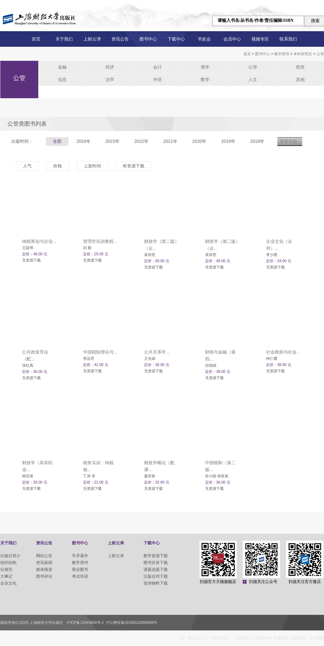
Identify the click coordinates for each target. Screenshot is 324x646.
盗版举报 (298, 638)
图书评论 (44, 576)
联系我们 (288, 38)
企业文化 (8, 583)
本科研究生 (302, 54)
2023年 (112, 141)
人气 (27, 165)
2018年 (257, 141)
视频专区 (260, 38)
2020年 (199, 141)
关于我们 (64, 38)
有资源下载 (133, 165)
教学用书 (281, 54)
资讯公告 (120, 38)
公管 (320, 54)
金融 (62, 67)
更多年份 (288, 141)
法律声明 (262, 638)
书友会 (204, 38)
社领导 (6, 569)
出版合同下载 (155, 576)
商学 (205, 67)
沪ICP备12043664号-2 (85, 622)
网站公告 (44, 555)
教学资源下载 (155, 555)
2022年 (141, 141)
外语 (157, 79)
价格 (57, 165)
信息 (62, 79)
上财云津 (92, 38)
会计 (157, 67)
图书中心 (148, 38)
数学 (205, 79)
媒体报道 (44, 569)
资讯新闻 (44, 562)
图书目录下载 (155, 562)
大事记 (6, 576)
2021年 (170, 141)
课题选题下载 (155, 569)
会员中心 (232, 38)
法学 (110, 79)
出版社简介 (10, 555)
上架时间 (92, 165)
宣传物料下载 (155, 583)
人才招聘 (316, 638)
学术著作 (80, 555)
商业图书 (80, 569)
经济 (110, 67)
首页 (36, 38)
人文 (252, 79)
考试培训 (80, 576)
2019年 (228, 141)
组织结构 (8, 562)
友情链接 (280, 638)
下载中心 (176, 38)
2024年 (83, 141)
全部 (57, 141)
